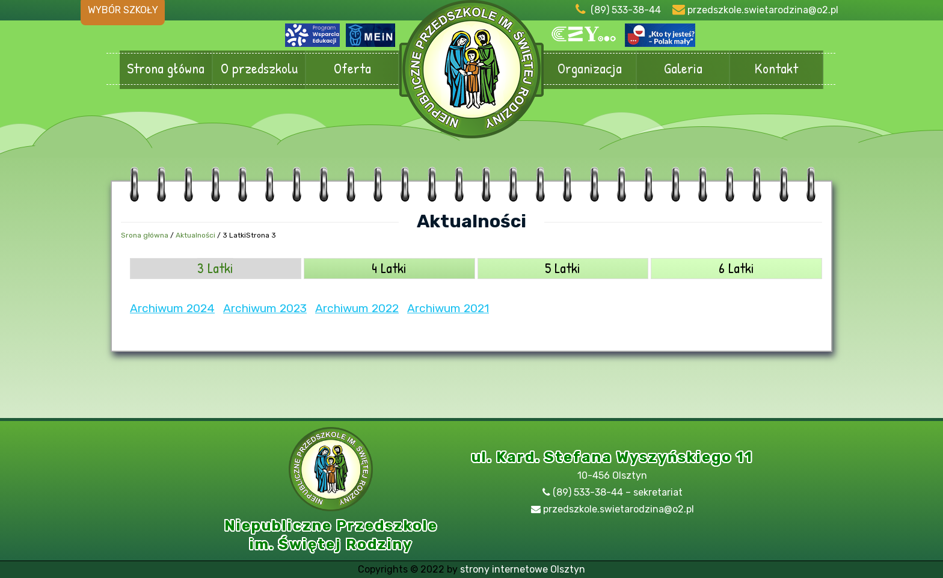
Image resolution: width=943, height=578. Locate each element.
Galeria (683, 69)
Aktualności (195, 235)
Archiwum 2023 (265, 308)
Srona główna (144, 235)
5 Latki (562, 267)
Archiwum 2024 (172, 308)
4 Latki (389, 267)
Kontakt (776, 69)
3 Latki (215, 267)
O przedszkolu (259, 69)
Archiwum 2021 (448, 308)
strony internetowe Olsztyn (522, 569)
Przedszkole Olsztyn (471, 75)
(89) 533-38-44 (626, 10)
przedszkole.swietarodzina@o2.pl (762, 10)
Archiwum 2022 (357, 308)
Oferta (352, 69)
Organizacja (590, 69)
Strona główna (166, 69)
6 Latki (736, 267)
